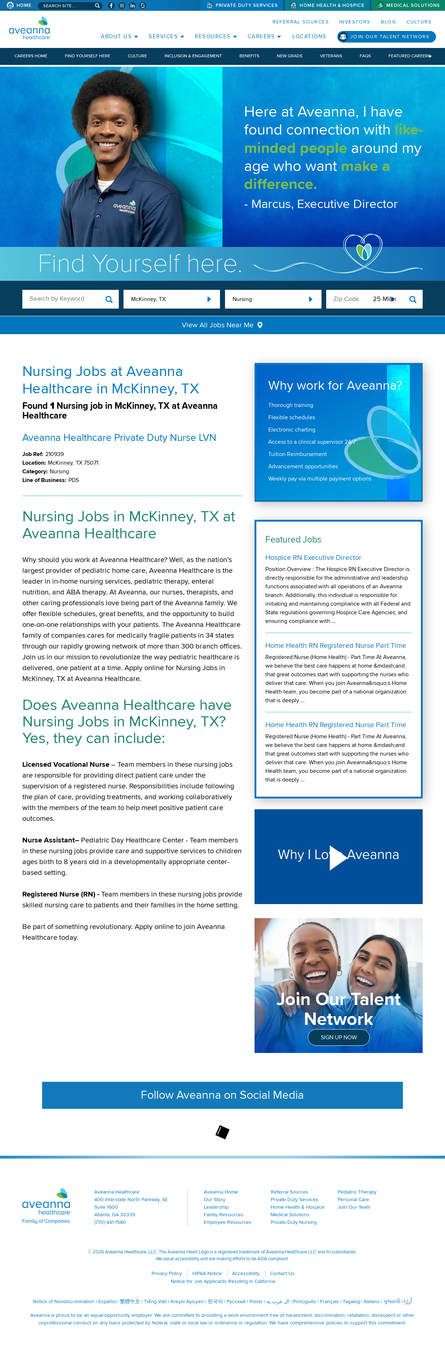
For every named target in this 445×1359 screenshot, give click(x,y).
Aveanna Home (221, 1192)
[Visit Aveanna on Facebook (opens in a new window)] (111, 5)
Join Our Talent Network (390, 37)
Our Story (214, 1199)
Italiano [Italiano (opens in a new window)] (371, 1301)
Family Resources (223, 1215)
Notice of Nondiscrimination (63, 1301)
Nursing (242, 299)
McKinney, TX (148, 299)
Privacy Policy (167, 1273)
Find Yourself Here (87, 56)
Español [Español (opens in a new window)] (107, 1301)
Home (24, 5)
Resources (213, 36)
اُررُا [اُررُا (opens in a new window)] (408, 1301)
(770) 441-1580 (110, 1222)
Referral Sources (301, 22)
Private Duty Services (247, 5)
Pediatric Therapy (357, 1192)
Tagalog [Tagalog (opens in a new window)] (351, 1301)
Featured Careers (409, 56)
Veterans (331, 56)
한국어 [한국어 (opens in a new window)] (215, 1301)
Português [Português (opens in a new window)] (304, 1301)
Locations (309, 36)
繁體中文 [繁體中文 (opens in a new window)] (130, 1301)
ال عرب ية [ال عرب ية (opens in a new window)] (277, 1301)
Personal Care (353, 1199)
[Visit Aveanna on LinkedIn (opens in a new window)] (132, 5)
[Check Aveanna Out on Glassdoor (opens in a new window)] (142, 5)
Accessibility (246, 1273)
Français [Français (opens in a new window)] (329, 1301)
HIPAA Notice (207, 1273)
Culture (419, 22)
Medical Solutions (413, 5)
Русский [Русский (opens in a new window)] (236, 1301)
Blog (388, 22)
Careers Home (30, 56)
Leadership (216, 1207)
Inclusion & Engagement (193, 56)
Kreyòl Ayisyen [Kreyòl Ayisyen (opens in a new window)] (187, 1301)
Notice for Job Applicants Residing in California (223, 1281)
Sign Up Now (339, 1037)
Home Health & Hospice (332, 5)
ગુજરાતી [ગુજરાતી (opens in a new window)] (391, 1301)
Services (163, 36)
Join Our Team (354, 1207)
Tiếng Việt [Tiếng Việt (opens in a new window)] (155, 1301)
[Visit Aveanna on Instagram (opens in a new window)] (121, 5)
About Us (116, 36)
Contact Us (282, 1273)
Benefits (249, 56)
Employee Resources (227, 1222)
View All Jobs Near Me (217, 325)
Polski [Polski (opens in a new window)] (256, 1301)
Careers (261, 36)
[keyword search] (70, 298)
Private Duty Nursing (294, 1222)
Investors (354, 22)
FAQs (365, 56)
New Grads (289, 56)
